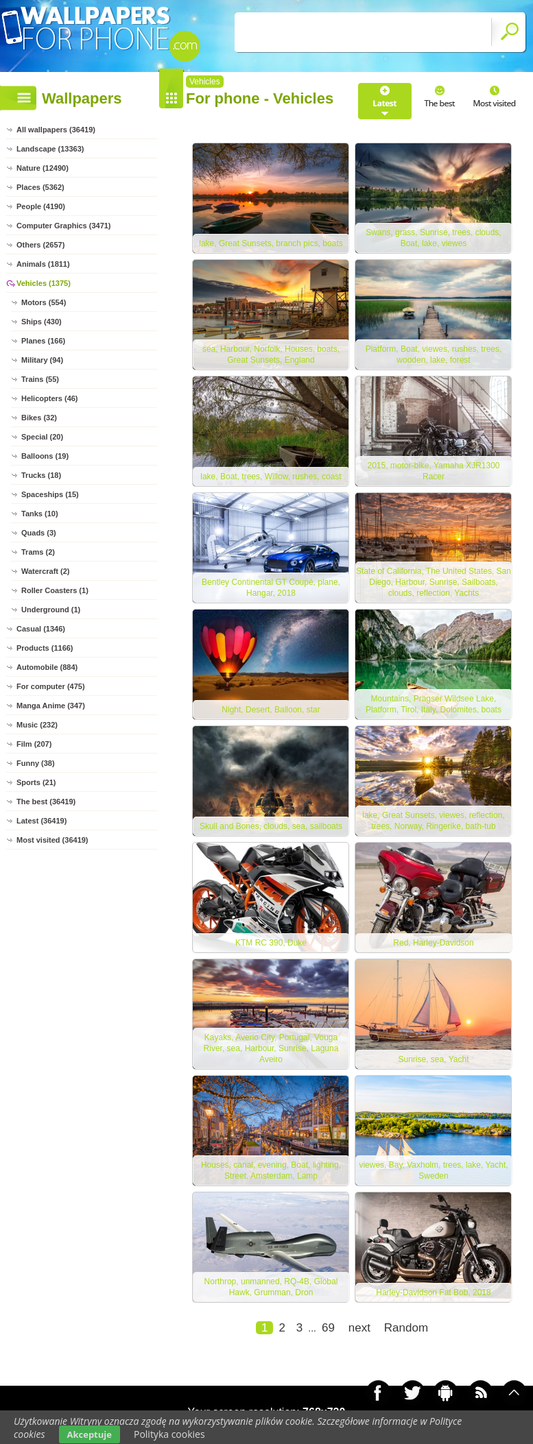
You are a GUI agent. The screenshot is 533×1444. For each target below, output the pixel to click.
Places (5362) (40, 187)
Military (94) (42, 360)
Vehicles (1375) (43, 283)
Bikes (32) (39, 417)
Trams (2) (38, 552)
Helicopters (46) (49, 398)
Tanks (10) (39, 513)
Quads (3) (38, 533)
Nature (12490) (42, 168)
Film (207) (33, 744)
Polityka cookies (169, 1434)
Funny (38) (35, 763)
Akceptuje (89, 1434)
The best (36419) (45, 801)
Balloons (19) (45, 456)
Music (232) (37, 725)
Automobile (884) (47, 667)
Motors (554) (43, 302)
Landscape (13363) (50, 149)
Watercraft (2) (45, 571)
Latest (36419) (41, 821)
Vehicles (204, 81)
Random (406, 1327)
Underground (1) (50, 609)
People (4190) (40, 206)
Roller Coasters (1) (54, 590)
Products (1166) (44, 648)
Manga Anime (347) (50, 705)
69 (328, 1327)
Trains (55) (40, 379)
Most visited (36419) (52, 840)
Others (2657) (40, 245)
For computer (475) (50, 686)
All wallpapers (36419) (55, 129)
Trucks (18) (41, 475)
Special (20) (42, 437)
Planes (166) (43, 341)
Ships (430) (41, 321)
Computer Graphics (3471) (63, 225)
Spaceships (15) (50, 494)
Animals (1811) (43, 264)
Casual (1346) (40, 629)
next (359, 1327)
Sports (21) (36, 782)
